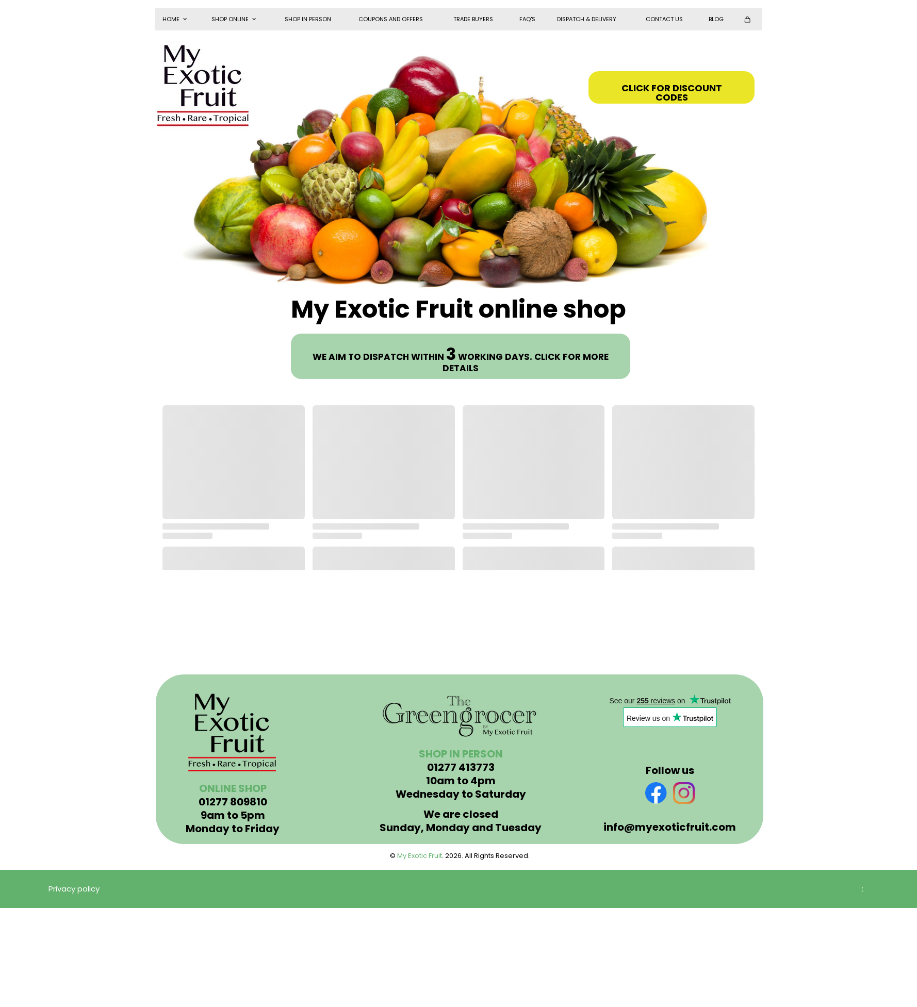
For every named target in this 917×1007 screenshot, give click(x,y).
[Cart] (749, 19)
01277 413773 (461, 767)
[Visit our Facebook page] (656, 793)
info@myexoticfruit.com (669, 827)
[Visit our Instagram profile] (684, 793)
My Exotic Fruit (419, 856)
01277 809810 (233, 802)
